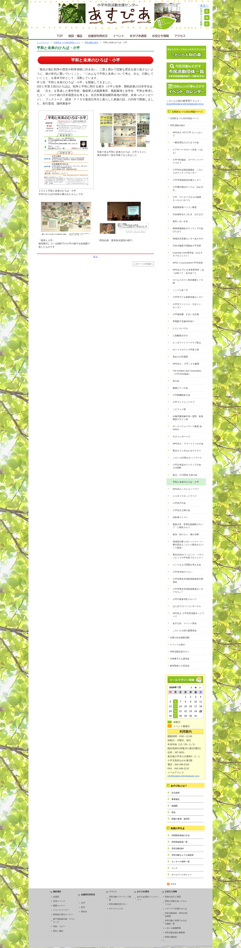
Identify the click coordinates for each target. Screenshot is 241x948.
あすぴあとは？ (179, 785)
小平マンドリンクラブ (183, 402)
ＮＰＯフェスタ (116, 908)
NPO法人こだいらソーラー (186, 489)
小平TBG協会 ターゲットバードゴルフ (188, 161)
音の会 (176, 381)
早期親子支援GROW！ (184, 321)
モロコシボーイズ (181, 436)
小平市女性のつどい (182, 572)
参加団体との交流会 (179, 665)
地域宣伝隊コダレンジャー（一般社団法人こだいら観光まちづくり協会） (188, 544)
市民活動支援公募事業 (175, 932)
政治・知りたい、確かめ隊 (186, 534)
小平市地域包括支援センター (187, 180)
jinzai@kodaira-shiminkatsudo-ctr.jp (185, 104)
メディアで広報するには (176, 908)
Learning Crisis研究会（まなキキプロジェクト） (188, 254)
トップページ (43, 42)
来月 (83, 907)
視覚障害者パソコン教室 (185, 207)
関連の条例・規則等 (181, 819)
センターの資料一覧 (181, 861)
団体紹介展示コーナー (63, 914)
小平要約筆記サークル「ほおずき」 (188, 188)
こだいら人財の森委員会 (185, 630)
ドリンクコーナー (61, 910)
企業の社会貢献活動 (179, 637)
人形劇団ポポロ (180, 335)
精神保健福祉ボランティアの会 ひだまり (189, 230)
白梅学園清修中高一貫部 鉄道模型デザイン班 (188, 418)
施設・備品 (75, 35)
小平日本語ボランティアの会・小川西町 (188, 466)
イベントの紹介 (177, 644)
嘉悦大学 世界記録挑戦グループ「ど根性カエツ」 (188, 526)
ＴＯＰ (59, 35)
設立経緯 (176, 793)
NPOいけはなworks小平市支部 (188, 262)
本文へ (204, 5)
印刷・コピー (59, 926)
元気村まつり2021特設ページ (66, 42)
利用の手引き (178, 828)
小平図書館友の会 (181, 395)
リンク (175, 868)
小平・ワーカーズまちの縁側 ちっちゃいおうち (188, 198)
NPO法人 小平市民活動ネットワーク (188, 615)
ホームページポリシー (182, 874)
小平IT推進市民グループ (184, 599)
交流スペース (59, 901)
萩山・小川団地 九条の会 (185, 475)
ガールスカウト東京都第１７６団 (188, 281)
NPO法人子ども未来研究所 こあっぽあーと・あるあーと (188, 271)
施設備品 (57, 891)
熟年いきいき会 (180, 221)
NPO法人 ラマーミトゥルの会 (188, 443)
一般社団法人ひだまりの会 (186, 142)
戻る (95, 256)
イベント (118, 35)
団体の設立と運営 (173, 897)
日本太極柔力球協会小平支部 (187, 245)
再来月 (84, 911)
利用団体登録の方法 (181, 835)
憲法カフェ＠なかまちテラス (187, 450)
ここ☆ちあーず (180, 290)
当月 (83, 903)
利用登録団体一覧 (180, 842)
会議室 (56, 897)
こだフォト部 (179, 409)
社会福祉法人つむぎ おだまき (188, 214)
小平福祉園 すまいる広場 (186, 314)
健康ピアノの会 (180, 388)
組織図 (175, 806)
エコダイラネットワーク (185, 496)
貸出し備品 (58, 931)
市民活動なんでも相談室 (183, 855)
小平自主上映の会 (181, 510)
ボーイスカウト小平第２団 (186, 349)
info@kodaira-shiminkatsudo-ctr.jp (183, 776)
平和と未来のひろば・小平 (186, 482)
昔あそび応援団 (180, 356)
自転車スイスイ (180, 517)
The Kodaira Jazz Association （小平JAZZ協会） (188, 372)
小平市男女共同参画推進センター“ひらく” (188, 590)
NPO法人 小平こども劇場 (186, 363)
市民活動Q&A (178, 848)
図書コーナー (59, 905)
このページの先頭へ (143, 264)
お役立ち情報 (160, 35)
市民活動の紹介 (92, 42)
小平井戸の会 (179, 503)
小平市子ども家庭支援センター (188, 297)
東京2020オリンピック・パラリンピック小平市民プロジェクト (188, 556)
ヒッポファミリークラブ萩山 (187, 342)
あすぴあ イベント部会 (185, 623)
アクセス (180, 35)
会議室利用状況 (97, 35)
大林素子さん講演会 (179, 658)
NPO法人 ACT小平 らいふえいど (188, 134)
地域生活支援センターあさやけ (188, 238)
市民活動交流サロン (179, 651)
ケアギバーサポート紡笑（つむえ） (188, 151)
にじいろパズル (180, 328)
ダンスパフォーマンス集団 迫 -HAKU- (188, 428)
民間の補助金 (171, 937)
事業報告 (176, 799)
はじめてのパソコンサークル (187, 606)
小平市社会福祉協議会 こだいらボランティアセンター (188, 171)
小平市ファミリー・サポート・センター (188, 306)
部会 (174, 812)
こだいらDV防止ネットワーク (187, 457)
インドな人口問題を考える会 (187, 564)
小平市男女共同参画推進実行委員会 (188, 580)
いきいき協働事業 (173, 928)
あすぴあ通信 (138, 35)
